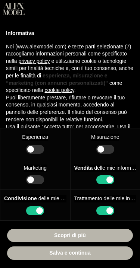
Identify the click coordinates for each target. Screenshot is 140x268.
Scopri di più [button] (70, 235)
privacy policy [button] (34, 61)
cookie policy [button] (59, 90)
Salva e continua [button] (69, 253)
